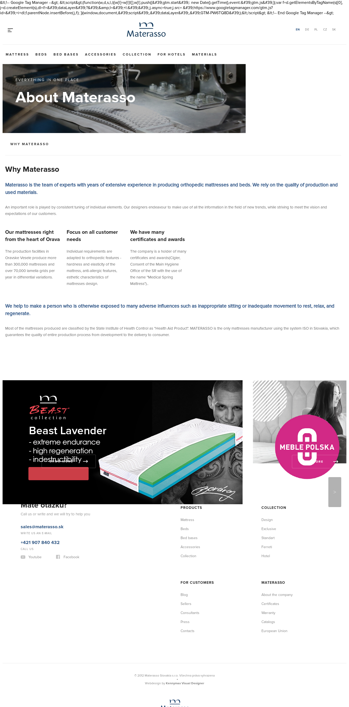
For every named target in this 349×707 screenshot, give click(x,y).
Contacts (188, 631)
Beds (41, 54)
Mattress (17, 54)
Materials (204, 54)
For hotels (172, 54)
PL (316, 29)
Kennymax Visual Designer (185, 683)
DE (307, 29)
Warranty (268, 613)
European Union (274, 631)
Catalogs (268, 622)
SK (334, 29)
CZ (325, 29)
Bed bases (66, 54)
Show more (61, 461)
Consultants (190, 613)
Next (334, 492)
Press (185, 622)
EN (298, 29)
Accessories (101, 54)
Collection (137, 54)
